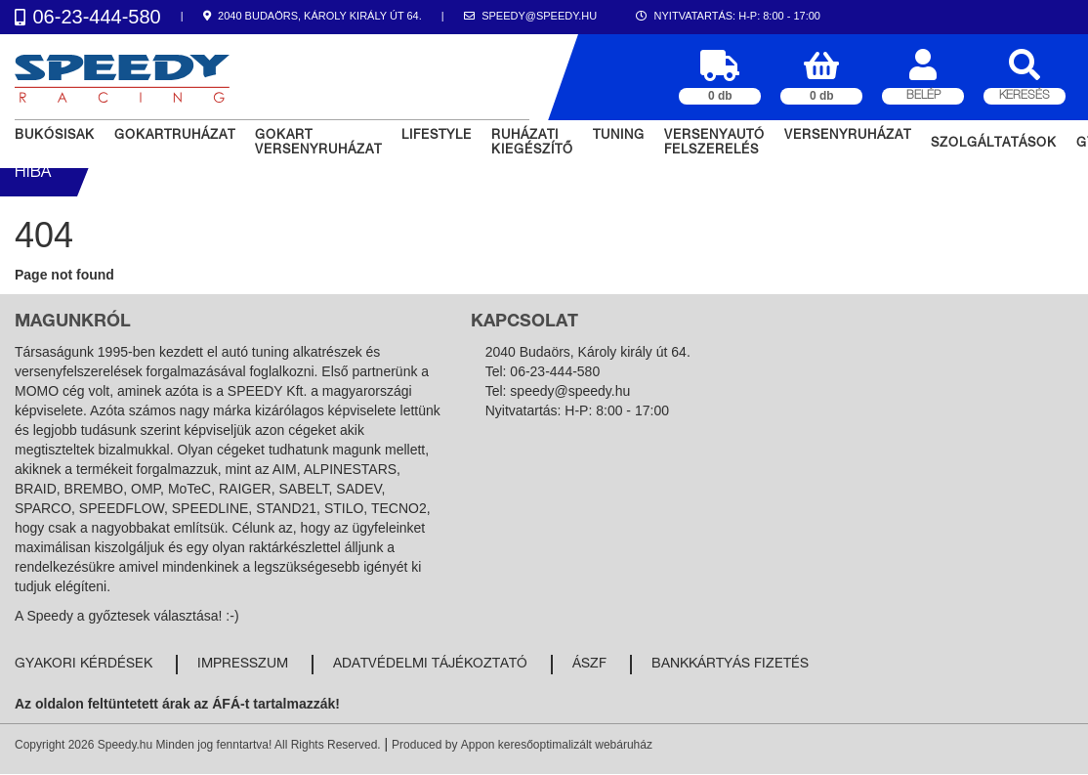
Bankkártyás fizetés (730, 664)
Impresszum (242, 664)
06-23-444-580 (555, 371)
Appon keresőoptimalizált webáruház (556, 745)
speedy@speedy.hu (570, 391)
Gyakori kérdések (83, 664)
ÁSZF (589, 664)
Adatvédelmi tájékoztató (430, 664)
